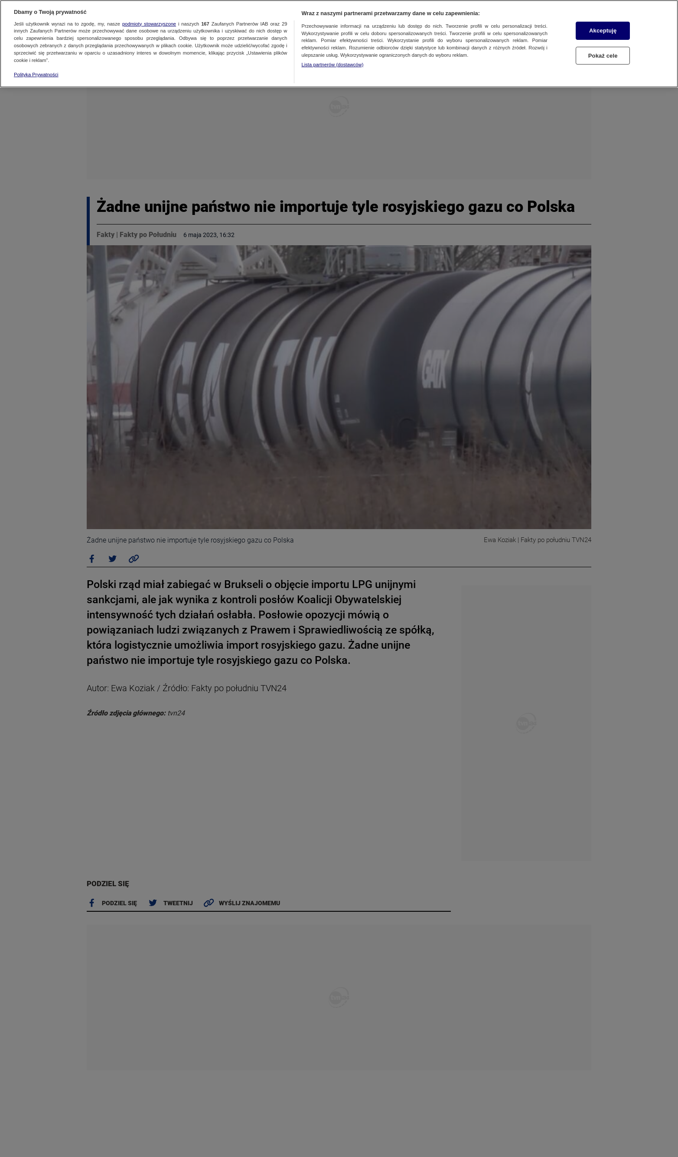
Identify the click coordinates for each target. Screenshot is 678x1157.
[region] (339, 44)
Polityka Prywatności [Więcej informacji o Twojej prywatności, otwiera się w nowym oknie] (36, 74)
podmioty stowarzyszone (149, 23)
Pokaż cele (603, 55)
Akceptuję (602, 30)
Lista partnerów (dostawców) (332, 64)
